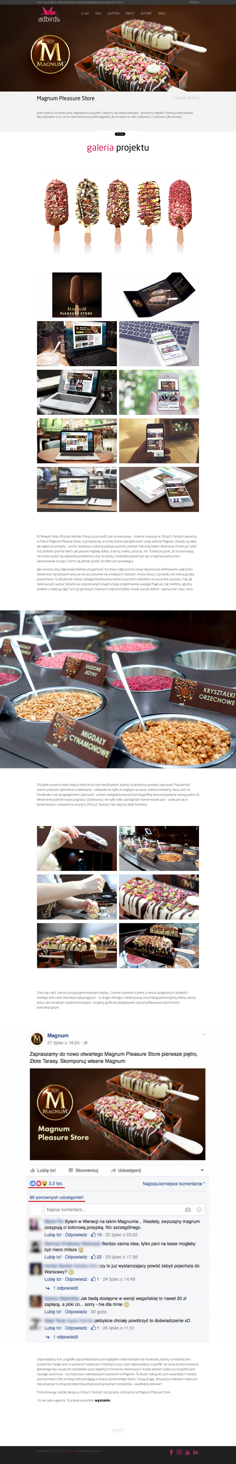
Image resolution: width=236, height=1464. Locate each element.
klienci (130, 13)
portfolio (114, 13)
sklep (161, 13)
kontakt (146, 13)
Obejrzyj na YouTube (187, 1452)
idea (98, 13)
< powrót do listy (185, 97)
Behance (179, 1452)
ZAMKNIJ (194, 2)
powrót (118, 1430)
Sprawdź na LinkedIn (195, 1452)
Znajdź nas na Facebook (171, 1452)
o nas (85, 13)
